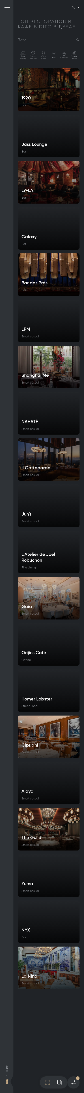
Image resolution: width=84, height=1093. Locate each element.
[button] (78, 40)
